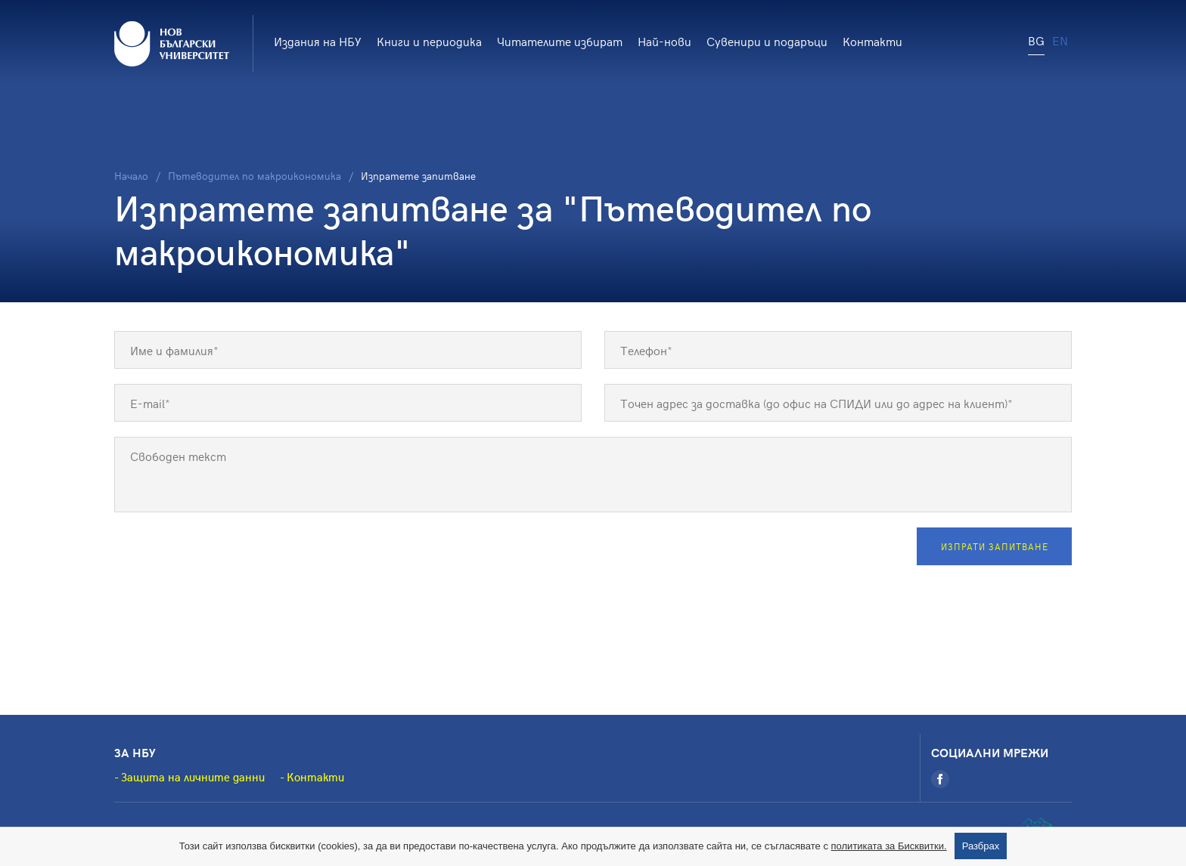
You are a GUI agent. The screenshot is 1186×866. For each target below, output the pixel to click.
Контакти (872, 40)
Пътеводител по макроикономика (254, 176)
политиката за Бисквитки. (889, 846)
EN (1060, 40)
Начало (131, 176)
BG (1036, 40)
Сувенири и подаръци (766, 40)
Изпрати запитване (994, 546)
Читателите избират (559, 40)
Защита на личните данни (193, 776)
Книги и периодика (429, 40)
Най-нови (664, 40)
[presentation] (229, 556)
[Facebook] (940, 779)
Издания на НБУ (318, 40)
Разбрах (981, 846)
